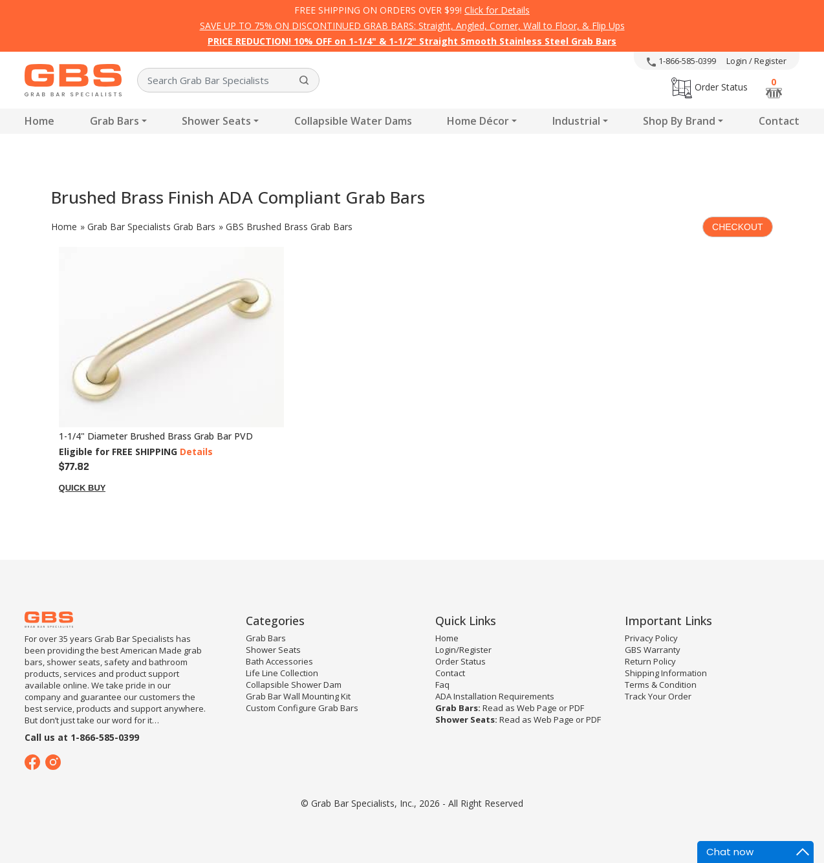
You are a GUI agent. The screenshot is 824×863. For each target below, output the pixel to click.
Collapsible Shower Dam (294, 684)
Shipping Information (666, 673)
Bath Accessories (279, 661)
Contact (779, 121)
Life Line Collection (282, 673)
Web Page (537, 708)
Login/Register (463, 649)
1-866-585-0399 (681, 61)
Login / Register (756, 61)
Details (196, 451)
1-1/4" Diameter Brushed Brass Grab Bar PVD (156, 436)
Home (39, 121)
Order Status (709, 87)
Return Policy (650, 661)
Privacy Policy (651, 638)
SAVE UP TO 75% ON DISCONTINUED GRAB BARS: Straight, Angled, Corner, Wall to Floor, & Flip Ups (412, 25)
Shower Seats (216, 121)
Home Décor (478, 121)
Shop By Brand (679, 121)
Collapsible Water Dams (353, 121)
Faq (442, 684)
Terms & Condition (661, 684)
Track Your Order (658, 696)
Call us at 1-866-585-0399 (82, 737)
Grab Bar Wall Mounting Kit (298, 696)
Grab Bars (114, 121)
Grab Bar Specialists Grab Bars (151, 226)
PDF (576, 708)
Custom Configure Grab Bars (302, 708)
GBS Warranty (652, 649)
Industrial (576, 121)
